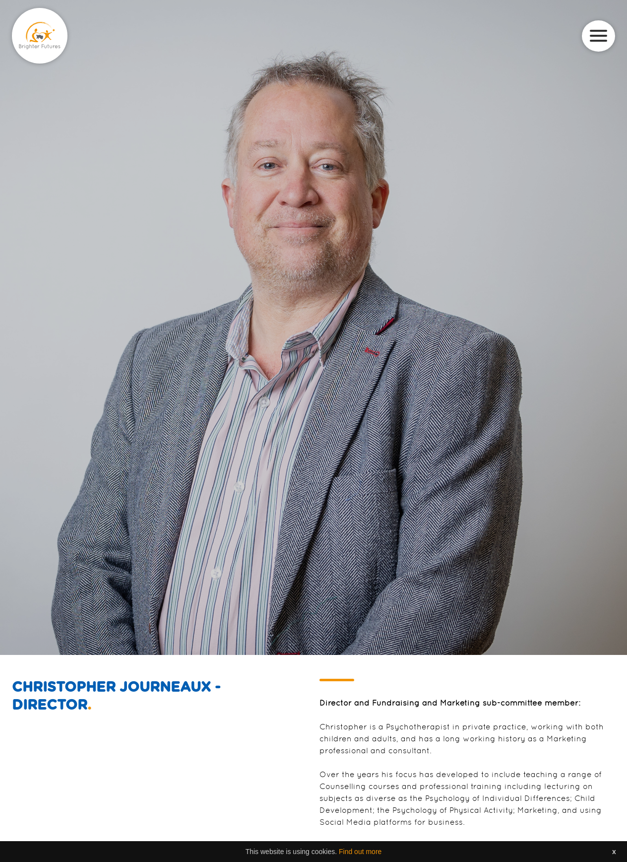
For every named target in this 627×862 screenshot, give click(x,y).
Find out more (360, 852)
